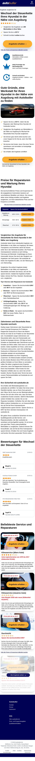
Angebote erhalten (27, 214)
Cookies (19, 750)
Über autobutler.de (14, 719)
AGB (14, 750)
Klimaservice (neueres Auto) (13, 593)
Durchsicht (6, 633)
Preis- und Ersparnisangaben (17, 721)
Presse (11, 707)
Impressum (12, 709)
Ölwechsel (5, 676)
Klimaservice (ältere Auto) (12, 553)
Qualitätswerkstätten (15, 723)
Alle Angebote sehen (18, 675)
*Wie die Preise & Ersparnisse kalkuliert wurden (14, 50)
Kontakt (11, 705)
